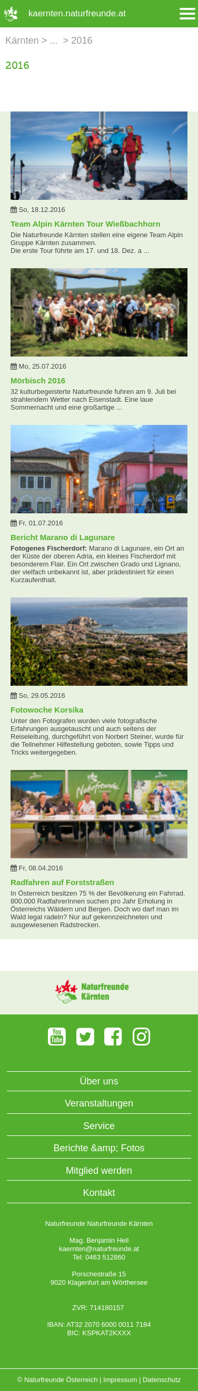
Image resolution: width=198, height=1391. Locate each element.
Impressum (120, 1380)
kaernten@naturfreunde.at (99, 1249)
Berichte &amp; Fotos (98, 1148)
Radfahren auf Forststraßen (62, 882)
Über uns (99, 1081)
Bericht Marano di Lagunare (63, 537)
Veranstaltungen (99, 1103)
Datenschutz (162, 1380)
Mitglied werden (99, 1170)
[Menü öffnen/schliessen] (187, 14)
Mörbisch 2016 (38, 380)
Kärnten (22, 40)
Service (99, 1126)
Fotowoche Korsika (47, 709)
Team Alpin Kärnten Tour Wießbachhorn (86, 223)
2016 (81, 40)
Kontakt (99, 1192)
